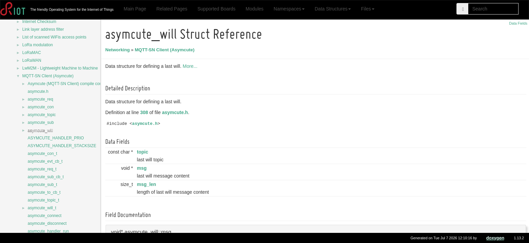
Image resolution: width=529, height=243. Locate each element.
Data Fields (518, 23)
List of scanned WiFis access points (54, 37)
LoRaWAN (31, 60)
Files (367, 8)
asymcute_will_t (42, 208)
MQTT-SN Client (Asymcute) (48, 76)
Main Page (134, 8)
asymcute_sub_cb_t (46, 176)
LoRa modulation (37, 45)
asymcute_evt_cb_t (45, 161)
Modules (254, 8)
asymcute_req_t (42, 169)
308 (145, 112)
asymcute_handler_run (48, 231)
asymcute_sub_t (42, 184)
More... (191, 66)
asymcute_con (41, 107)
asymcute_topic (42, 114)
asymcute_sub (41, 122)
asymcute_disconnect (47, 223)
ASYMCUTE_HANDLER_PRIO (56, 138)
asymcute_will (40, 130)
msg (143, 168)
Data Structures (333, 8)
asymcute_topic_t (43, 200)
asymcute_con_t (42, 153)
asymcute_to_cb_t (44, 192)
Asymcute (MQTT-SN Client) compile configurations (74, 83)
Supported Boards (216, 8)
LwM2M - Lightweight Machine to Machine (60, 68)
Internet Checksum (39, 21)
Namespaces (289, 8)
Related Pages (171, 8)
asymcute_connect (44, 215)
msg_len (147, 184)
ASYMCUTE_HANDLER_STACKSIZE (62, 145)
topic (143, 152)
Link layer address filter (43, 29)
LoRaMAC (31, 52)
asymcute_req (40, 99)
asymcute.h (38, 91)
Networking (118, 49)
